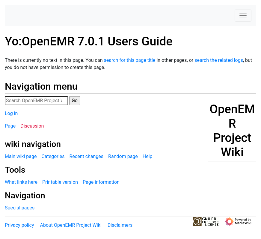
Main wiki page (21, 156)
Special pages (19, 208)
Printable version (60, 182)
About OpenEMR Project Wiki (70, 225)
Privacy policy (19, 225)
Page (10, 126)
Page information (101, 182)
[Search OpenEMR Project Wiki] (36, 100)
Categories (52, 156)
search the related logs (218, 60)
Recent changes (86, 156)
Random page (123, 156)
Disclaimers (120, 225)
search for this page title (129, 60)
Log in (11, 113)
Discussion (32, 126)
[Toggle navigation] (243, 16)
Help (148, 156)
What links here (21, 182)
